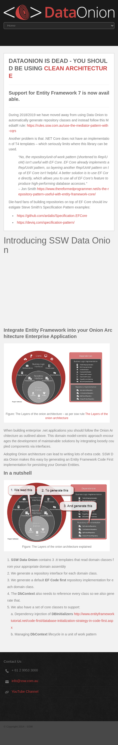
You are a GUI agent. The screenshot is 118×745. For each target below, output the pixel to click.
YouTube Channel (25, 691)
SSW (30, 726)
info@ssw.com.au (25, 681)
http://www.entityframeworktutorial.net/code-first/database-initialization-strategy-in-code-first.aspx (62, 620)
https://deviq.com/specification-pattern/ (46, 222)
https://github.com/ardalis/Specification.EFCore (52, 216)
